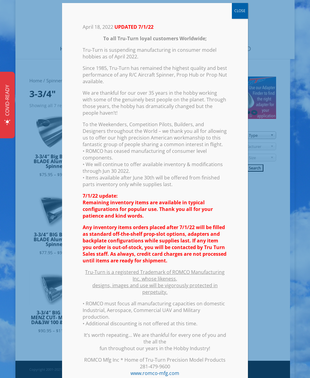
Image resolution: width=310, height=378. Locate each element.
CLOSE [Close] (240, 10)
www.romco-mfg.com (154, 373)
